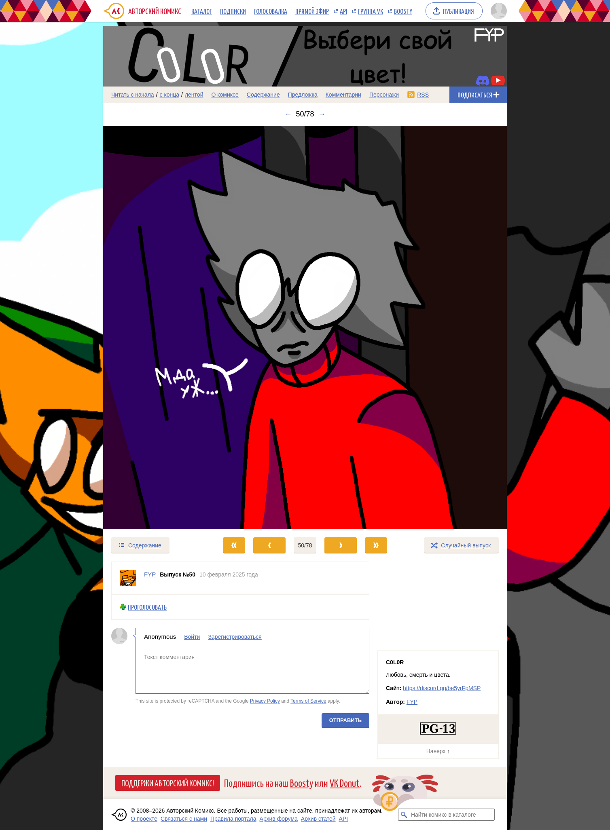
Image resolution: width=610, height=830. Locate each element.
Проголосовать (147, 607)
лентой (194, 94)
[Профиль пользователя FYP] (128, 578)
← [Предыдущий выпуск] (288, 114)
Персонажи (384, 94)
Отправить (345, 720)
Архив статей (318, 818)
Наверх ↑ (438, 751)
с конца (170, 94)
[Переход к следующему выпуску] (305, 327)
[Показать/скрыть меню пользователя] (497, 11)
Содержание (263, 94)
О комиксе (224, 94)
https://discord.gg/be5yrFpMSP (442, 688)
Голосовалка (270, 10)
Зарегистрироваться (234, 636)
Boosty (403, 10)
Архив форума (279, 818)
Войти (192, 636)
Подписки (233, 10)
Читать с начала (132, 94)
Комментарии (343, 94)
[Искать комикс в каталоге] (404, 814)
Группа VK (370, 10)
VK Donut (345, 782)
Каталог (201, 10)
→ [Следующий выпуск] (322, 114)
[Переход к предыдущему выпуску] (153, 327)
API (343, 10)
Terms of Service (308, 701)
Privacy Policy (265, 701)
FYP (412, 702)
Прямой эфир (312, 10)
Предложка (303, 94)
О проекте (144, 818)
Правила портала (233, 818)
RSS (423, 94)
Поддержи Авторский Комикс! (167, 782)
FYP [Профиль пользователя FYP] (150, 574)
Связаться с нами (184, 818)
